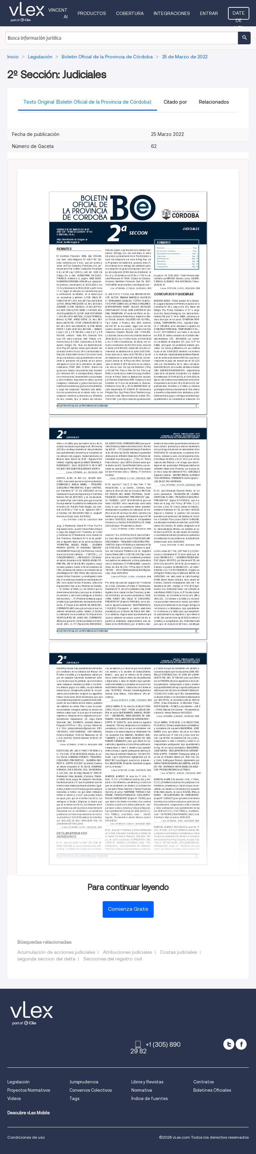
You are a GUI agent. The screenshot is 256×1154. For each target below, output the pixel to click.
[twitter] (228, 1044)
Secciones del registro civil (112, 958)
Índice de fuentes (149, 1098)
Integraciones (172, 13)
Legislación (18, 1081)
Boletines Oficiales (212, 1090)
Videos (14, 1098)
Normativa (141, 1090)
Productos (92, 13)
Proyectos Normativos (28, 1090)
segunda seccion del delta (46, 958)
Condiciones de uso (26, 1137)
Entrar (209, 13)
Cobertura (130, 13)
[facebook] (241, 1044)
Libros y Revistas (147, 1081)
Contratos (203, 1081)
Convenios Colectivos (90, 1090)
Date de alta (239, 15)
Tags (74, 1098)
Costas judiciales (178, 952)
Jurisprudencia (83, 1081)
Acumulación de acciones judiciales (56, 952)
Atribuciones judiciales (127, 952)
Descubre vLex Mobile (28, 1112)
